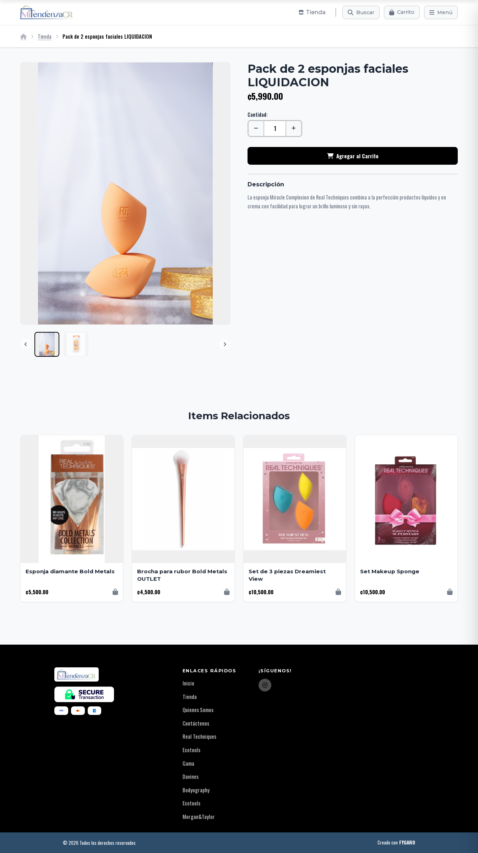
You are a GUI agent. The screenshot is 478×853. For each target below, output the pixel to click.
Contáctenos (196, 723)
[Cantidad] (275, 128)
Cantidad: (258, 114)
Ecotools (191, 750)
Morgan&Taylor (199, 816)
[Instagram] (265, 685)
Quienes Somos (198, 709)
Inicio (188, 683)
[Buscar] (361, 12)
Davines (191, 776)
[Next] (224, 344)
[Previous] (26, 344)
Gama (188, 763)
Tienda (44, 36)
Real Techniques (199, 736)
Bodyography (196, 790)
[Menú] (441, 12)
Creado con (396, 843)
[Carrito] (402, 12)
